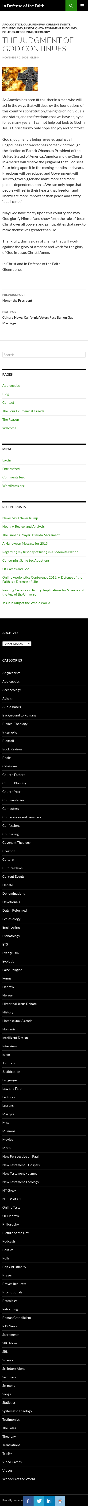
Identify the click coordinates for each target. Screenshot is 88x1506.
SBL (5, 1352)
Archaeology (11, 690)
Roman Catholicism (16, 1318)
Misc (5, 1122)
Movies (7, 1139)
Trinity (7, 1453)
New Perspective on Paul (20, 1156)
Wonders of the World (18, 1479)
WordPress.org (13, 486)
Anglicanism (11, 673)
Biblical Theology (14, 724)
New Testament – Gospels (21, 1165)
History (30, 28)
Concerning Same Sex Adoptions (26, 560)
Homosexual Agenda (17, 1021)
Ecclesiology (11, 919)
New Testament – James (19, 1173)
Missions (8, 1131)
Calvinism (9, 766)
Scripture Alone (13, 1368)
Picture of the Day (15, 1233)
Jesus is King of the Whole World (26, 603)
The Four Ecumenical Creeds (23, 411)
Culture (8, 859)
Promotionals (12, 1292)
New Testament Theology (57, 28)
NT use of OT (11, 1199)
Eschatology (12, 28)
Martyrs (8, 1114)
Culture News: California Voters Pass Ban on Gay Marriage (44, 317)
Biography (9, 732)
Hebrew (8, 987)
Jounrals (8, 1063)
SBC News (9, 1343)
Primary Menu (82, 5)
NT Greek (9, 1190)
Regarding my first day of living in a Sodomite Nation (40, 552)
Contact (8, 402)
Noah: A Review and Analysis (23, 526)
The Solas (9, 1428)
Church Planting (14, 783)
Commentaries (13, 800)
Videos (7, 1470)
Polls (6, 1258)
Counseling (10, 834)
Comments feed (13, 477)
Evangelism (10, 953)
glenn (34, 57)
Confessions (11, 825)
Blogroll (8, 741)
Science (7, 1360)
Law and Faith (12, 1088)
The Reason (10, 419)
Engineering (11, 927)
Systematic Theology (17, 1411)
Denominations (13, 893)
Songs (6, 1394)
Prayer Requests (14, 1284)
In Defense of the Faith (23, 5)
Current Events (58, 24)
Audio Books (11, 707)
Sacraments (10, 1335)
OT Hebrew (10, 1216)
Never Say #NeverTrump (20, 518)
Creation (8, 851)
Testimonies (11, 1419)
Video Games (12, 1462)
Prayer (7, 1275)
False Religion (12, 970)
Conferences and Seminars (21, 817)
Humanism (10, 1029)
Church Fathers (13, 775)
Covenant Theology (16, 842)
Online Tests (11, 1207)
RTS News (9, 1326)
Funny (6, 978)
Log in (6, 460)
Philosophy (10, 1224)
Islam (6, 1055)
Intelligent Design (15, 1038)
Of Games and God (16, 569)
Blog (5, 394)
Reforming (24, 32)
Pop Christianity (14, 1267)
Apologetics (12, 24)
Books (6, 758)
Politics (8, 32)
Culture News (34, 24)
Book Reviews (12, 749)
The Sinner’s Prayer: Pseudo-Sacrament (31, 535)
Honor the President (44, 297)
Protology (9, 1301)
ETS (5, 944)
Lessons (8, 1105)
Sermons (8, 1385)
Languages (9, 1080)
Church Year (11, 792)
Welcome (9, 428)
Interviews (10, 1046)
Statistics (8, 1402)
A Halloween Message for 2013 (25, 543)
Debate (7, 885)
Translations (11, 1445)
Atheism (8, 698)
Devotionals (11, 902)
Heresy (7, 995)
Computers (10, 808)
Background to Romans (19, 715)
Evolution (9, 961)
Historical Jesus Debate (19, 1004)
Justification (11, 1072)
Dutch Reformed (14, 910)
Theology (42, 32)
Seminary (9, 1377)
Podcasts (8, 1241)
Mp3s (6, 1148)
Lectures (8, 1097)
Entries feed (11, 469)
